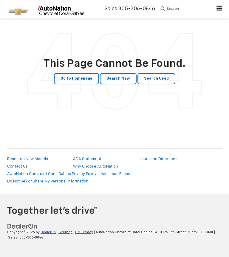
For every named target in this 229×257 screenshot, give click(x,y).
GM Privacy (84, 232)
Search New (118, 78)
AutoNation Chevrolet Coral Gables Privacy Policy (52, 174)
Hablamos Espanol (117, 174)
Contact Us (17, 166)
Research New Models (27, 159)
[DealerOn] (22, 226)
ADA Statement (87, 159)
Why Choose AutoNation (95, 166)
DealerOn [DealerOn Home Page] (48, 232)
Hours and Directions (158, 159)
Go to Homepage (76, 78)
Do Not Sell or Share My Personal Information (48, 181)
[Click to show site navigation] (219, 9)
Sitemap (65, 232)
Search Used (156, 78)
